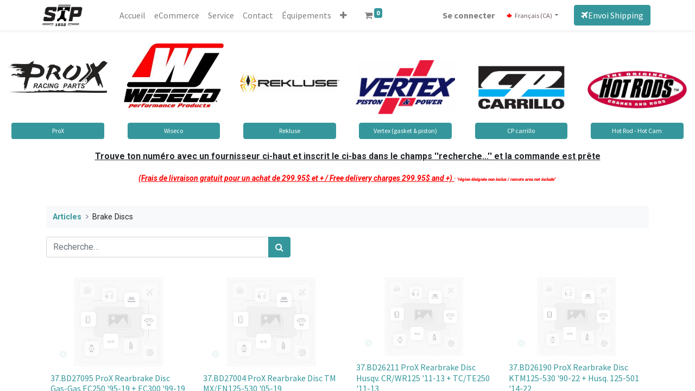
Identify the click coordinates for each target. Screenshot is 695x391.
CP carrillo (521, 131)
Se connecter (465, 15)
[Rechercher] (279, 247)
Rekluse (289, 131)
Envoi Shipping (608, 15)
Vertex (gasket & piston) (405, 131)
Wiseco (173, 131)
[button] (347, 15)
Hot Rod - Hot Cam (637, 131)
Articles (67, 217)
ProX (58, 131)
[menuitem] (136, 15)
